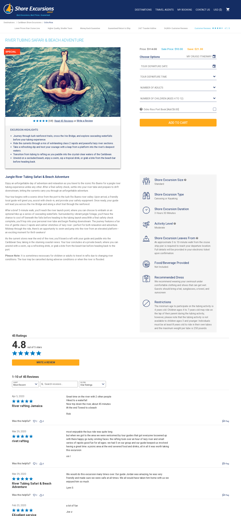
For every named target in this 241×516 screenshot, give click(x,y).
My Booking (184, 9)
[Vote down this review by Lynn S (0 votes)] (42, 495)
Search (236, 9)
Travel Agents (164, 9)
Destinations (143, 9)
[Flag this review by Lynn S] (225, 495)
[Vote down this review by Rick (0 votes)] (42, 421)
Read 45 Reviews (63, 120)
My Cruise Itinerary (199, 56)
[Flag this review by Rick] (225, 421)
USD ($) (218, 9)
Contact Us (203, 9)
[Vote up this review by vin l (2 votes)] (35, 464)
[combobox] (25, 384)
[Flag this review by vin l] (225, 464)
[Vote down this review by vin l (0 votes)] (42, 464)
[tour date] (178, 66)
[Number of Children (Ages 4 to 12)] (178, 99)
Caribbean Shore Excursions (29, 22)
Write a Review (85, 120)
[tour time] (178, 77)
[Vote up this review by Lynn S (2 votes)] (35, 495)
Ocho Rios (48, 22)
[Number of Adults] (178, 88)
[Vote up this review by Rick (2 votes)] (35, 421)
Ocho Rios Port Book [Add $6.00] (161, 109)
